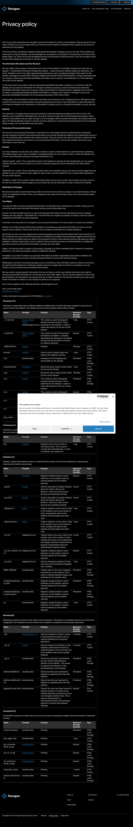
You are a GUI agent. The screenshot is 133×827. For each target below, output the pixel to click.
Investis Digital (28, 320)
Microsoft (26, 476)
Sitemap (44, 816)
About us (86, 9)
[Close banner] (113, 396)
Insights (127, 9)
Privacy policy (53, 816)
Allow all (98, 429)
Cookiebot (47, 296)
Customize (66, 429)
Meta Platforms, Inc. (30, 634)
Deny (35, 429)
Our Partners (116, 9)
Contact (113, 2)
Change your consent (10, 291)
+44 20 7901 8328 (123, 795)
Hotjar (24, 508)
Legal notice (64, 816)
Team (69, 800)
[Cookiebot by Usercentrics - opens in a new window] (98, 396)
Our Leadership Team (100, 9)
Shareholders (97, 2)
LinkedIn (25, 352)
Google (25, 346)
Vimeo (24, 322)
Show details (105, 422)
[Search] (125, 2)
